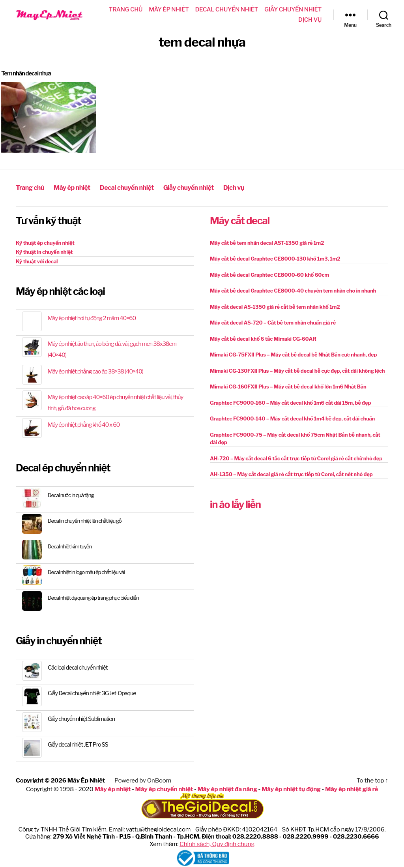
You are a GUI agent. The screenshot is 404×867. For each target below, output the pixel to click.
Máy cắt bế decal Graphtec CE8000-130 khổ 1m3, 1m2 (275, 258)
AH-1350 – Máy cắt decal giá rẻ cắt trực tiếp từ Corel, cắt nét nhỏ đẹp (291, 474)
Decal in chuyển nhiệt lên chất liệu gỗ (87, 519)
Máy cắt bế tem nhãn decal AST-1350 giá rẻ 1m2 (267, 242)
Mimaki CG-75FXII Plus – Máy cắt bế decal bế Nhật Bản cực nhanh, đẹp (293, 354)
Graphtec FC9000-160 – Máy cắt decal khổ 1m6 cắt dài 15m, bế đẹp (290, 402)
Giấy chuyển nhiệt (293, 9)
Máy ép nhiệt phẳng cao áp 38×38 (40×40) (98, 371)
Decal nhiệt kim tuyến (71, 545)
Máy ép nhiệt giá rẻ (349, 788)
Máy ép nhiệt (169, 9)
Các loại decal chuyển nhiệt (79, 667)
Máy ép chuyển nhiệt (165, 788)
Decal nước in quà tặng (72, 494)
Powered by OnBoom (142, 780)
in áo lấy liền (235, 504)
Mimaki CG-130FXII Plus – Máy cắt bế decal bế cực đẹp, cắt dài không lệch (297, 370)
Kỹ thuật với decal (37, 260)
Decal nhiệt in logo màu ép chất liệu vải (88, 571)
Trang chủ (126, 9)
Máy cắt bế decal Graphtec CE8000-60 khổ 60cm (269, 274)
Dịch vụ (310, 19)
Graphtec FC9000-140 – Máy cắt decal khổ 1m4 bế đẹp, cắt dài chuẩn (292, 418)
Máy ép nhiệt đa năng (227, 788)
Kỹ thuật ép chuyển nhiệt (45, 242)
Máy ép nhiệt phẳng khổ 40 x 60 (85, 424)
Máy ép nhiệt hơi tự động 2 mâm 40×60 (94, 317)
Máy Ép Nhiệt (85, 780)
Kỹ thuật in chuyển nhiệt (44, 251)
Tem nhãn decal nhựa (28, 73)
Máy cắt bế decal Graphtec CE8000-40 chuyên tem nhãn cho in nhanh (293, 290)
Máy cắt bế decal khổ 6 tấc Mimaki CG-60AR (263, 338)
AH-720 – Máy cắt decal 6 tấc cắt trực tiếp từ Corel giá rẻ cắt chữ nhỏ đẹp (296, 457)
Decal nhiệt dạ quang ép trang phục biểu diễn (96, 596)
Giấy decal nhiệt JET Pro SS (79, 744)
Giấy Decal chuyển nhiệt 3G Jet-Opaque (94, 692)
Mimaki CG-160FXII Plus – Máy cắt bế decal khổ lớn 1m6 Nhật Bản (288, 386)
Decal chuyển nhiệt (226, 9)
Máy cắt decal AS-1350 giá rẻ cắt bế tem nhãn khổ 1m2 (275, 306)
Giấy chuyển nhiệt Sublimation (83, 718)
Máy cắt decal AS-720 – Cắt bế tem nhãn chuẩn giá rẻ (273, 322)
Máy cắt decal (239, 220)
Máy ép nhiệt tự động (290, 788)
